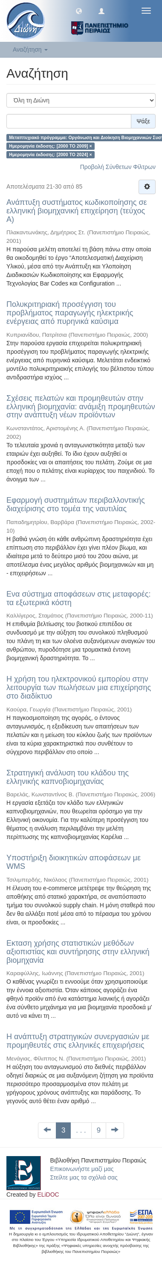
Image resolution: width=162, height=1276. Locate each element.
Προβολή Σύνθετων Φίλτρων (118, 166)
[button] (79, 10)
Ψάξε (143, 121)
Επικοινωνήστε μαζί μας (82, 1168)
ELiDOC (48, 1194)
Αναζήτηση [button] (30, 49)
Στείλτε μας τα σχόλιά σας (84, 1177)
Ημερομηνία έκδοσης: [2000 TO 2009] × (50, 146)
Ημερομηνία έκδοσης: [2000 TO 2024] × (50, 154)
